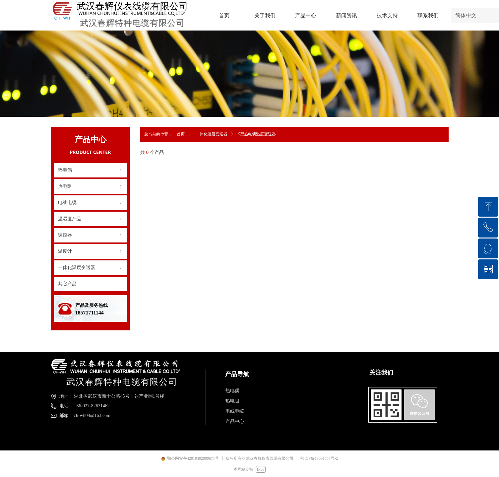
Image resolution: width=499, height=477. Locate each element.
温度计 (90, 251)
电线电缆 (90, 202)
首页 (181, 134)
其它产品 (67, 283)
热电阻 (90, 186)
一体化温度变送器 (90, 267)
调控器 (90, 235)
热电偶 (90, 170)
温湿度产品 (90, 219)
